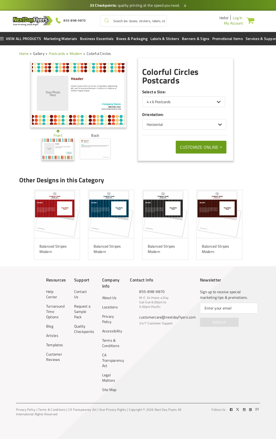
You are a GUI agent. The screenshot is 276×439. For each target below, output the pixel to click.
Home (24, 53)
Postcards (57, 53)
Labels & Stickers (164, 38)
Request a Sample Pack (82, 312)
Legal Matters (108, 377)
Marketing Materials (60, 38)
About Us (109, 297)
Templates (54, 345)
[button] (106, 20)
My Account (233, 23)
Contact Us (80, 294)
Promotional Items (227, 38)
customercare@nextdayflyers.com (167, 317)
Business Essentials (97, 38)
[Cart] (251, 20)
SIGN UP (219, 322)
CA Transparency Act (110, 360)
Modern (76, 53)
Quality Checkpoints (82, 329)
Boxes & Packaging (131, 38)
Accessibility (110, 331)
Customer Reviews (54, 357)
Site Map (109, 389)
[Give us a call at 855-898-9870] (71, 20)
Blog (49, 326)
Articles (52, 335)
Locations (110, 307)
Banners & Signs (196, 38)
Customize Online (201, 146)
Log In (238, 18)
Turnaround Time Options (54, 312)
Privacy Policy (108, 319)
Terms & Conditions (110, 343)
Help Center (51, 294)
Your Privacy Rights (112, 409)
